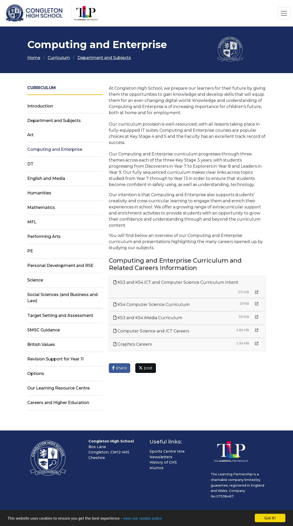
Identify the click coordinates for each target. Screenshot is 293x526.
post (146, 368)
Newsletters (161, 457)
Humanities (39, 193)
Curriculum (59, 57)
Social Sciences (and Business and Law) (62, 297)
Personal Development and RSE (60, 265)
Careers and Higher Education (58, 402)
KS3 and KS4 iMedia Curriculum (147, 317)
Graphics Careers (132, 344)
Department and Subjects (104, 57)
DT (30, 163)
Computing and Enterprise (54, 149)
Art (30, 134)
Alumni (156, 468)
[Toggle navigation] (284, 13)
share (119, 368)
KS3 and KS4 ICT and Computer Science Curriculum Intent (175, 282)
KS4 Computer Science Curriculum (151, 304)
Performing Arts (44, 236)
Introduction (40, 106)
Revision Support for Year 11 (55, 359)
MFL (31, 222)
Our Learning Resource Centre (58, 388)
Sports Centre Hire (167, 451)
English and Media (46, 178)
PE (30, 251)
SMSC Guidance (43, 330)
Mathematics (41, 207)
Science (35, 280)
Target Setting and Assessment (60, 315)
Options (35, 373)
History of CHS (163, 462)
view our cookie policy (142, 519)
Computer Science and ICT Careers (151, 331)
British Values (41, 344)
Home (33, 57)
